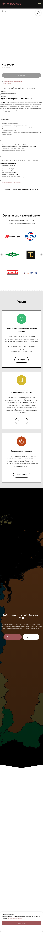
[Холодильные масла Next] (12, 273)
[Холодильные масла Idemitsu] (12, 236)
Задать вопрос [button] (7, 83)
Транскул (4, 11)
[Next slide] (41, 254)
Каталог (11, 11)
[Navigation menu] (39, 4)
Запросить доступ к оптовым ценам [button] (12, 81)
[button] (13, 637)
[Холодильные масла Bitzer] (12, 254)
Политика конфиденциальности (14, 918)
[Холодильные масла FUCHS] (30, 236)
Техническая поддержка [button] (21, 451)
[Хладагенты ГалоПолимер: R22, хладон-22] (30, 273)
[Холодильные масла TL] (30, 254)
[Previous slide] (1, 254)
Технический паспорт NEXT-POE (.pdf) (11, 182)
